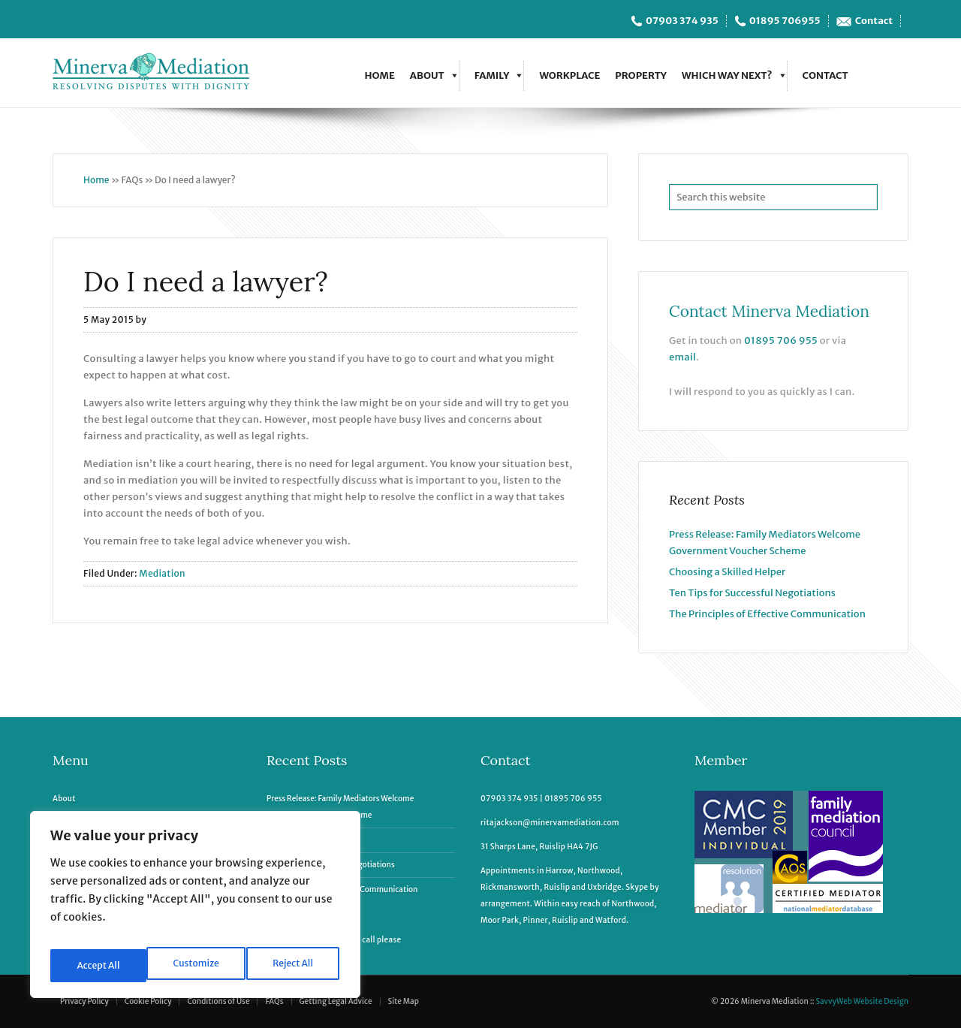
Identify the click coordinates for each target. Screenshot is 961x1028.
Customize (98, 965)
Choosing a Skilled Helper (727, 571)
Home (379, 75)
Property (641, 75)
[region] (195, 910)
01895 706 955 (781, 340)
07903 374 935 (682, 21)
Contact (874, 21)
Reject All (197, 965)
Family (492, 75)
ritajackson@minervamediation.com (549, 823)
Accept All (294, 965)
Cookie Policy (148, 1001)
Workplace (569, 75)
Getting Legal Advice (336, 1001)
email (682, 357)
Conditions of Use (218, 1001)
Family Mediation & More (99, 815)
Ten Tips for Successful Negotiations (752, 592)
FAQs (274, 1001)
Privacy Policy (84, 1001)
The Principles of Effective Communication (767, 613)
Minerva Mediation (158, 72)
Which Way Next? (727, 75)
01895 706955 (785, 21)
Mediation (162, 573)
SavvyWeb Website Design (861, 1001)
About (427, 75)
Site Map (403, 1001)
